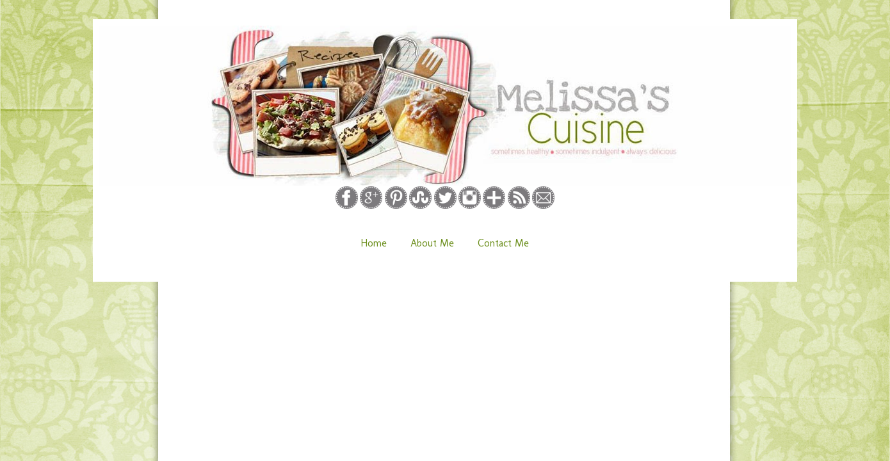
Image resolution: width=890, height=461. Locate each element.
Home (373, 243)
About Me (432, 243)
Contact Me (503, 243)
